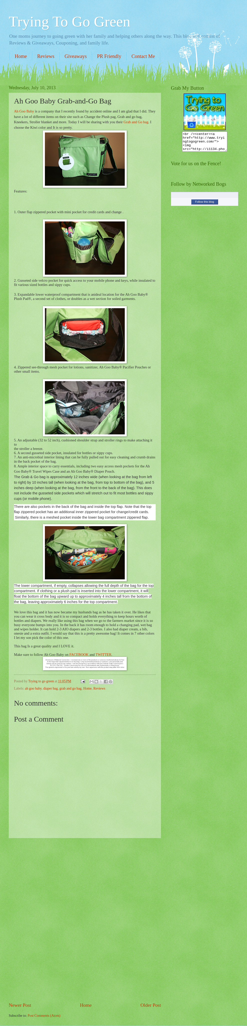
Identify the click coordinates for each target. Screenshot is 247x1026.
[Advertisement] (85, 920)
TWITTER (104, 655)
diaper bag (50, 688)
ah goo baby (33, 688)
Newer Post (20, 1005)
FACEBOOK (79, 655)
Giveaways (76, 56)
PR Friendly (109, 56)
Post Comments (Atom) (44, 1016)
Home (21, 56)
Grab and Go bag (136, 122)
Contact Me (143, 56)
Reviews (45, 56)
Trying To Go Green (69, 21)
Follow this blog (204, 205)
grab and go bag (70, 688)
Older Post (150, 1005)
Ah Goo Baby (24, 111)
